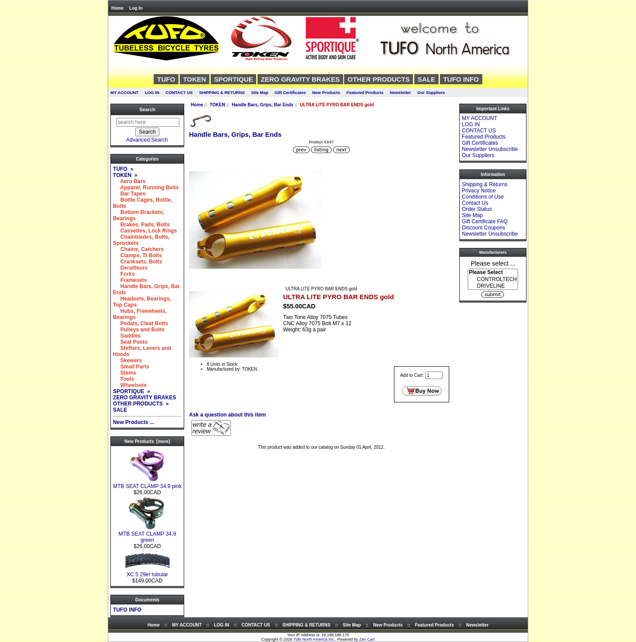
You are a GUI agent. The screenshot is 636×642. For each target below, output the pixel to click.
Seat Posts (130, 342)
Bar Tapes (129, 194)
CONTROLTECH (493, 279)
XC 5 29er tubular (147, 572)
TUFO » (123, 169)
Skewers (127, 360)
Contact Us (475, 203)
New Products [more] (147, 441)
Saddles (127, 336)
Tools (123, 379)
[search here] (147, 122)
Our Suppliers (431, 92)
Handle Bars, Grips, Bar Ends (263, 104)
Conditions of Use (483, 197)
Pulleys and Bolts (139, 330)
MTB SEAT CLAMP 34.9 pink (147, 483)
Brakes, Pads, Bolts (141, 225)
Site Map (259, 92)
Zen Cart (367, 639)
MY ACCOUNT (124, 92)
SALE (426, 79)
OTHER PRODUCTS (379, 79)
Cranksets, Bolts (137, 262)
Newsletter (400, 92)
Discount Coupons (483, 228)
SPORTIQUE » (131, 391)
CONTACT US (179, 92)
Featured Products (364, 92)
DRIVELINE (493, 286)
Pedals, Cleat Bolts (140, 323)
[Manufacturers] (493, 279)
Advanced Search (147, 140)
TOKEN (217, 104)
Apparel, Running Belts (146, 187)
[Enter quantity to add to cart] (434, 375)
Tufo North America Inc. (314, 639)
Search (147, 109)
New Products (326, 92)
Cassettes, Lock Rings (145, 231)
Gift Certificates (290, 92)
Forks (124, 274)
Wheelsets (130, 385)
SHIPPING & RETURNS (222, 92)
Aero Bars (129, 181)
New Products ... (133, 422)
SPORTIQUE (233, 79)
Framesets (130, 280)
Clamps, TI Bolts (137, 255)
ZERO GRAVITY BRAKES (300, 79)
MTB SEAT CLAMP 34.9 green (147, 534)
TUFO (166, 79)
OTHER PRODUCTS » (141, 404)
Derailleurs (130, 268)
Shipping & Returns (484, 184)
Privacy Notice (479, 191)
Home (117, 8)
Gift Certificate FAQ (484, 221)
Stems (124, 373)
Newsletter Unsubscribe (490, 149)
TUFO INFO (461, 79)
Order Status (477, 209)
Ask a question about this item (227, 415)
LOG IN (152, 92)
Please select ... (493, 263)
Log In (136, 8)
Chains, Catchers (138, 249)
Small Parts (131, 367)
